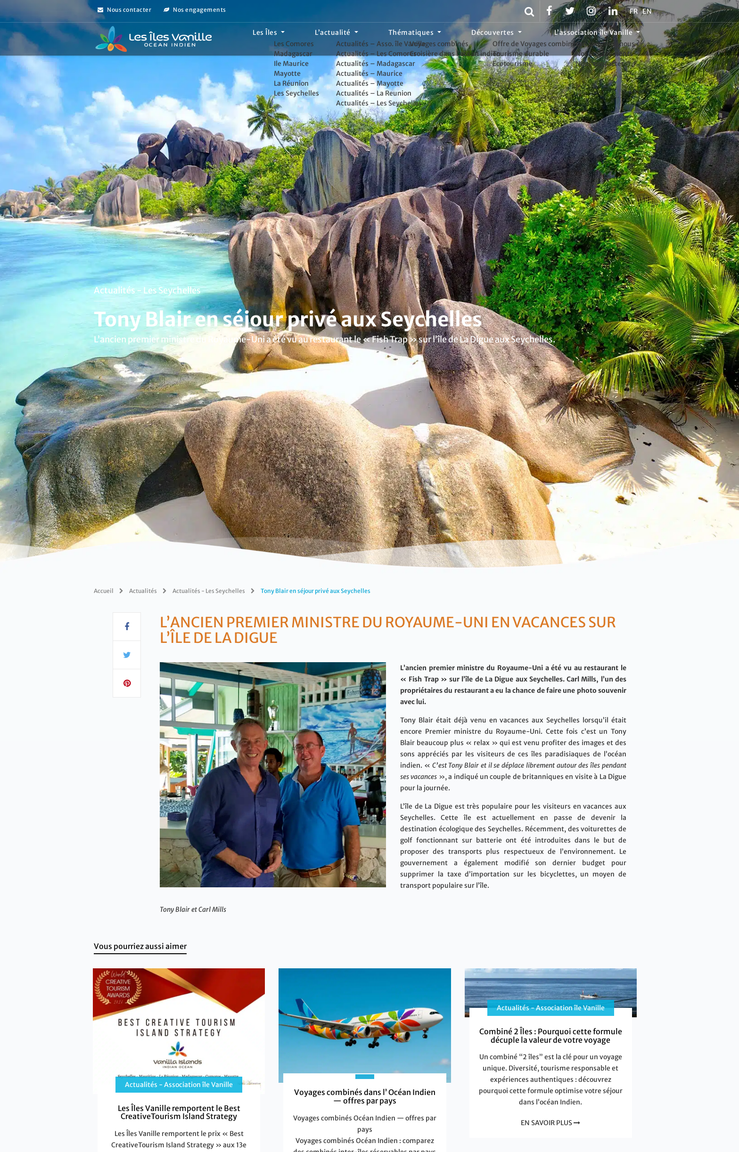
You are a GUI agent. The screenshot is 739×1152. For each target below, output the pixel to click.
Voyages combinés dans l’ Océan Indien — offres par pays (364, 1096)
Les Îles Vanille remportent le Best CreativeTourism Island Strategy (179, 1112)
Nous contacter (124, 9)
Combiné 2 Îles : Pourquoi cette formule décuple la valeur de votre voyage (550, 1036)
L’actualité (382, 40)
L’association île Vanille (600, 40)
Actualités (143, 590)
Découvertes (514, 40)
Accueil (104, 590)
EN (647, 11)
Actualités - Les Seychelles (147, 289)
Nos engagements (195, 9)
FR (634, 11)
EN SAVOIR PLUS (550, 1123)
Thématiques (446, 40)
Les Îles (328, 40)
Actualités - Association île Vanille (179, 1084)
